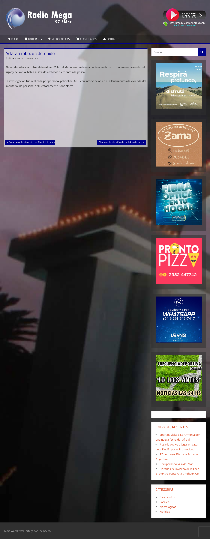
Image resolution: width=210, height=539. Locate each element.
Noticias (165, 511)
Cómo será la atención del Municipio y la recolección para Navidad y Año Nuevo (53, 142)
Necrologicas (168, 507)
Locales (164, 502)
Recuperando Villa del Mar (176, 464)
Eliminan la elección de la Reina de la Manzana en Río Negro (132, 142)
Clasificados (167, 497)
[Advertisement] (75, 115)
